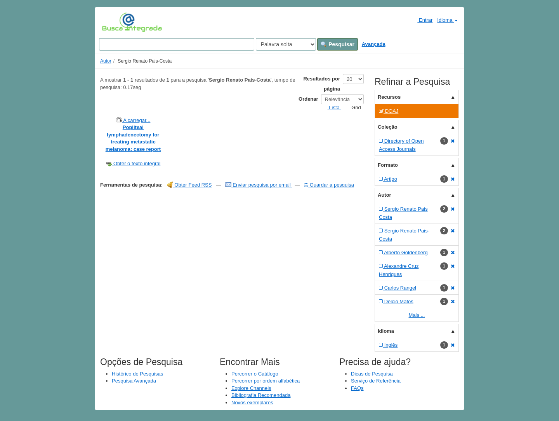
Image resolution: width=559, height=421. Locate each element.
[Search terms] (176, 44)
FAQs (357, 388)
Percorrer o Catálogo (254, 374)
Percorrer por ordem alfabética (265, 381)
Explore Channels (251, 388)
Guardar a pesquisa (329, 185)
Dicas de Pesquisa (372, 374)
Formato (388, 165)
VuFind (114, 22)
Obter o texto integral (133, 163)
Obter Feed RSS (189, 185)
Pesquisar (337, 44)
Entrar (421, 20)
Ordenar (308, 99)
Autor (105, 61)
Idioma (447, 20)
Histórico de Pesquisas (137, 374)
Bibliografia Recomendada (260, 395)
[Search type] (286, 44)
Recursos (389, 97)
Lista (331, 107)
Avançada (373, 44)
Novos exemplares (252, 402)
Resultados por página (321, 84)
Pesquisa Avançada (134, 381)
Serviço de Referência (376, 381)
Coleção (388, 127)
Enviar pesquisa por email (258, 185)
